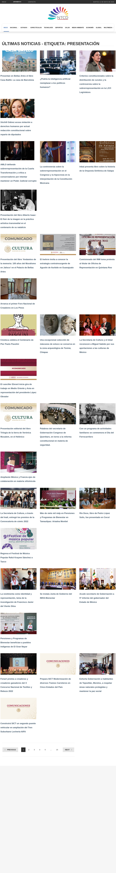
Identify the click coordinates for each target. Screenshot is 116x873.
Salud (67, 27)
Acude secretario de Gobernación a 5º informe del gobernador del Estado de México (96, 598)
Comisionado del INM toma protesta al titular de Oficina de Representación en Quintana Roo (97, 263)
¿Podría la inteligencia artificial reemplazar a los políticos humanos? (55, 83)
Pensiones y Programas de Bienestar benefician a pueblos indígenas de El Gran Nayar (15, 642)
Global (99, 27)
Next (67, 750)
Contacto (32, 2)
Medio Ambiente (78, 27)
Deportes (59, 27)
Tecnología (48, 27)
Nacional (13, 27)
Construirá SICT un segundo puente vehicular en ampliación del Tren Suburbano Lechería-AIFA (18, 727)
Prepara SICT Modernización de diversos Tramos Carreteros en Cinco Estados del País (55, 683)
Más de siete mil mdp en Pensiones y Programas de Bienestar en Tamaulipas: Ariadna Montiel (57, 517)
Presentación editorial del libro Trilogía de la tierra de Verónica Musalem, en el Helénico (15, 432)
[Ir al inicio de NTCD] (58, 13)
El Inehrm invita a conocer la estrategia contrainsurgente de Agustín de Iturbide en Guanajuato (57, 263)
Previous (11, 750)
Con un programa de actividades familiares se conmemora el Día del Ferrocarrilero (96, 432)
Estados (24, 27)
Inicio (4, 2)
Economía (90, 27)
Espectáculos (36, 27)
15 (57, 750)
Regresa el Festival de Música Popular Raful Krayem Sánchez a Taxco (16, 557)
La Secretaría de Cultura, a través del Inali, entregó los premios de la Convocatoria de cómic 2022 (17, 517)
